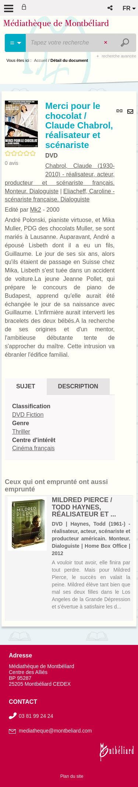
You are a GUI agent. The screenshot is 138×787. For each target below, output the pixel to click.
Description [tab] (78, 386)
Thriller (21, 431)
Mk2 (35, 210)
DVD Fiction (27, 415)
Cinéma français (33, 448)
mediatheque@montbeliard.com (55, 731)
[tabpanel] (59, 427)
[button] (110, 8)
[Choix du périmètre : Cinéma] (15, 43)
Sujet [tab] (25, 386)
